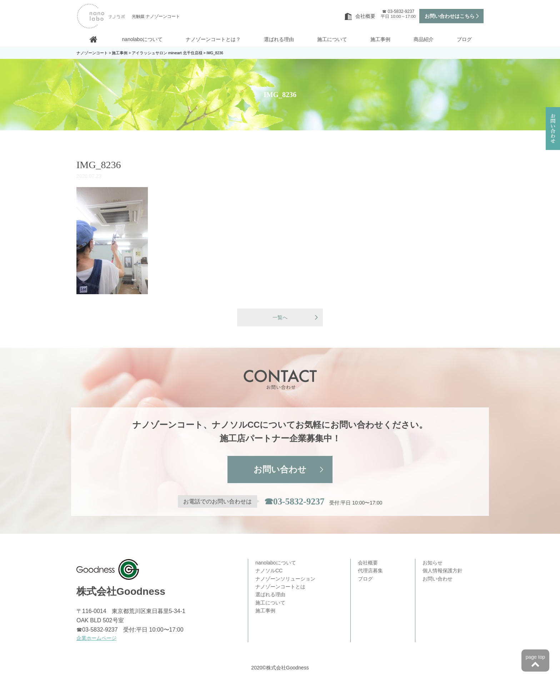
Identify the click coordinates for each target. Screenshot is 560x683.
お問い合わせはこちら (450, 16)
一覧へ (280, 318)
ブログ (464, 39)
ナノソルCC (268, 571)
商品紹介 (424, 39)
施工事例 (380, 39)
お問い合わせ (280, 470)
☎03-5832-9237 (294, 502)
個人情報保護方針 (442, 571)
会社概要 (360, 16)
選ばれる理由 (279, 39)
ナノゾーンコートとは (280, 587)
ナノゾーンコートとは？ (213, 39)
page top (535, 662)
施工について (332, 39)
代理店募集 (370, 571)
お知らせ (432, 563)
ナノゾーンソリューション (285, 579)
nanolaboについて (142, 39)
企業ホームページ (96, 639)
